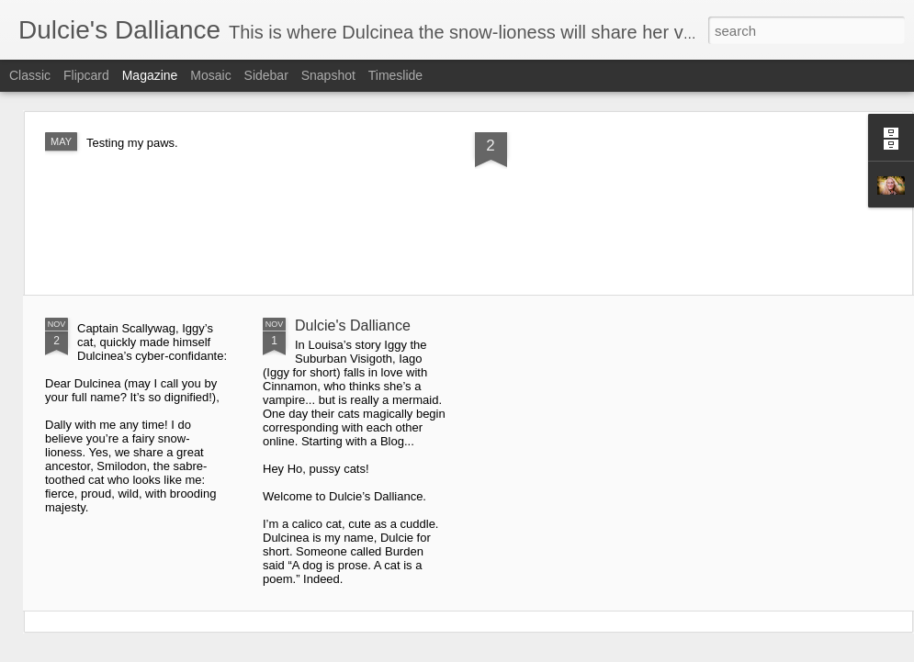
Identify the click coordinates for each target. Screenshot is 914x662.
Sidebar (266, 75)
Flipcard (86, 75)
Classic (30, 75)
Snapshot (328, 75)
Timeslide (395, 75)
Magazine (150, 75)
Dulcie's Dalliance (353, 325)
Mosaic (210, 75)
